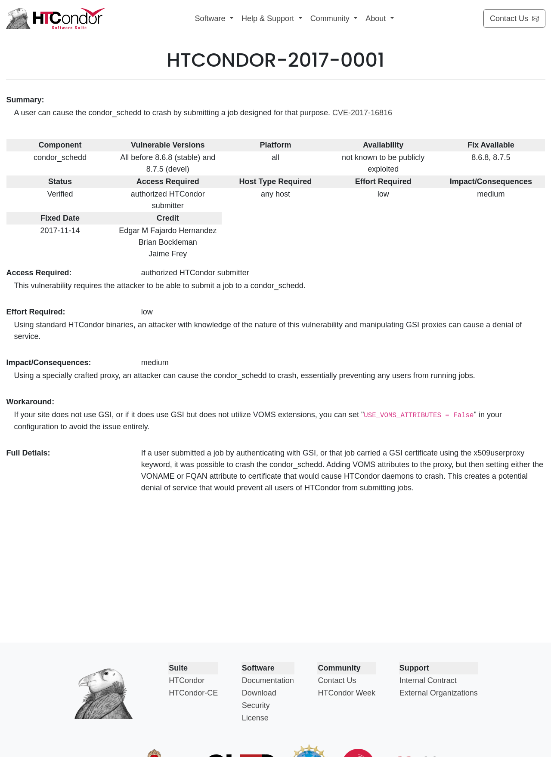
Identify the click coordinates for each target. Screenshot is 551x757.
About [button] (376, 18)
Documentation (268, 680)
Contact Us (514, 18)
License (255, 718)
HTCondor (186, 680)
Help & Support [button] (268, 18)
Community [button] (331, 18)
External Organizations (438, 693)
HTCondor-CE (193, 693)
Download (259, 693)
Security (256, 705)
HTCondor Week (346, 693)
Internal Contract (428, 680)
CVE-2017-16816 (362, 112)
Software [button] (211, 18)
